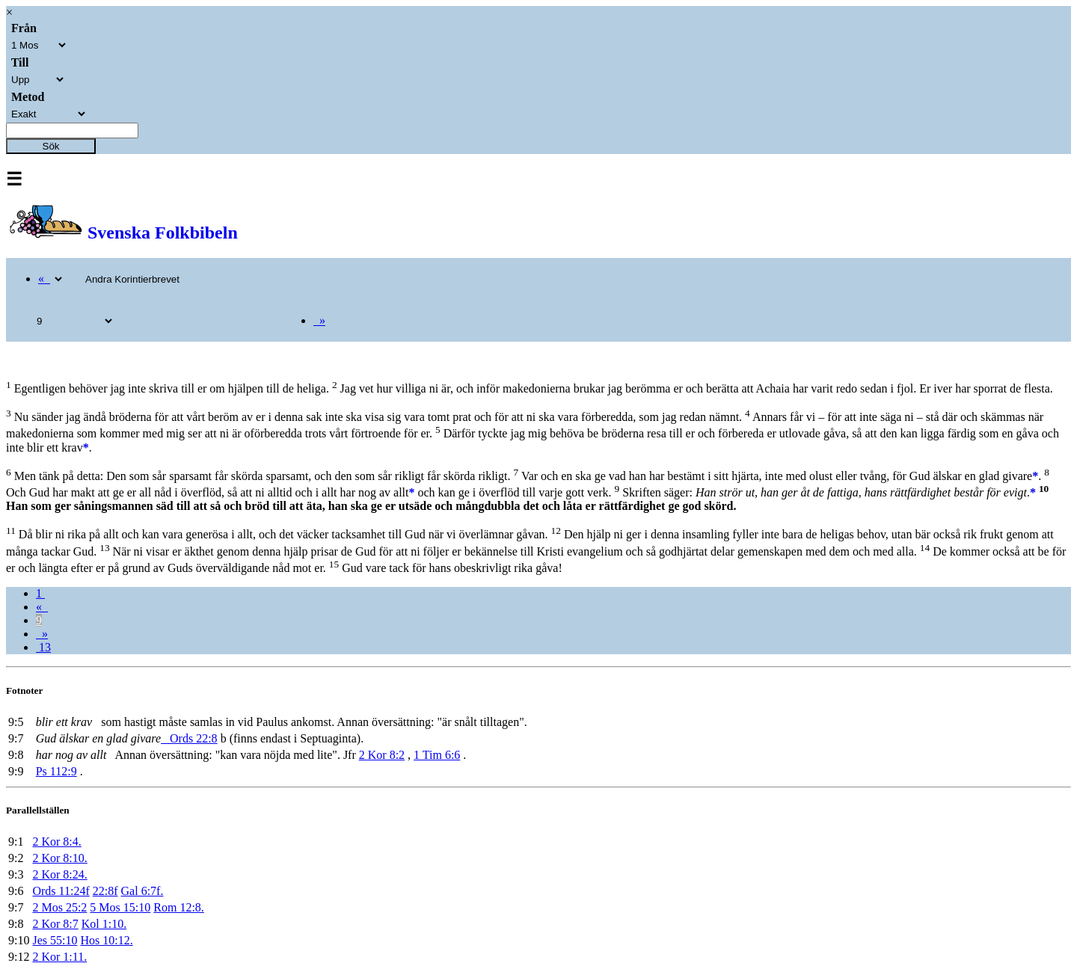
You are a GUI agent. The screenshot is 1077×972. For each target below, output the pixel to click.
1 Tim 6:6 (437, 754)
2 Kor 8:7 (55, 923)
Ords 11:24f (60, 891)
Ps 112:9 (56, 771)
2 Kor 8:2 (382, 754)
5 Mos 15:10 (120, 907)
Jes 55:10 (54, 940)
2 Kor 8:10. (59, 858)
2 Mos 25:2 (59, 907)
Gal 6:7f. (142, 891)
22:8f (105, 891)
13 (43, 647)
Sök (51, 146)
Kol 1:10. (104, 923)
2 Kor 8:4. (56, 841)
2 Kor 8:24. (59, 874)
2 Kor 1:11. (59, 956)
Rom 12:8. (178, 907)
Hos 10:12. (106, 940)
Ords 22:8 (189, 738)
